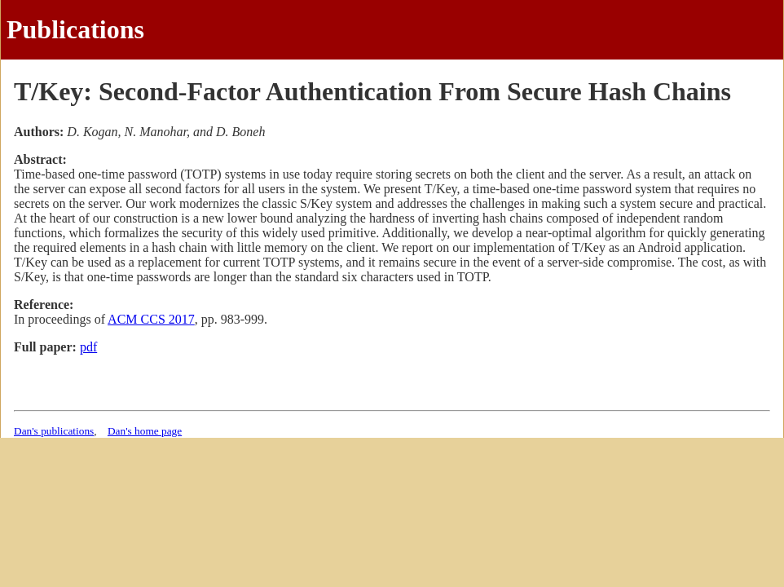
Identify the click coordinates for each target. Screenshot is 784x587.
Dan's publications (54, 431)
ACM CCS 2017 (151, 319)
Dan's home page (145, 431)
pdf (88, 347)
